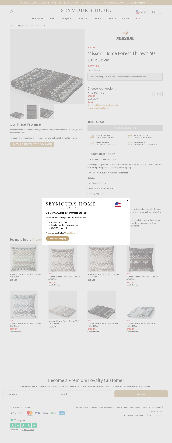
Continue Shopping (57, 239)
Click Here (70, 233)
